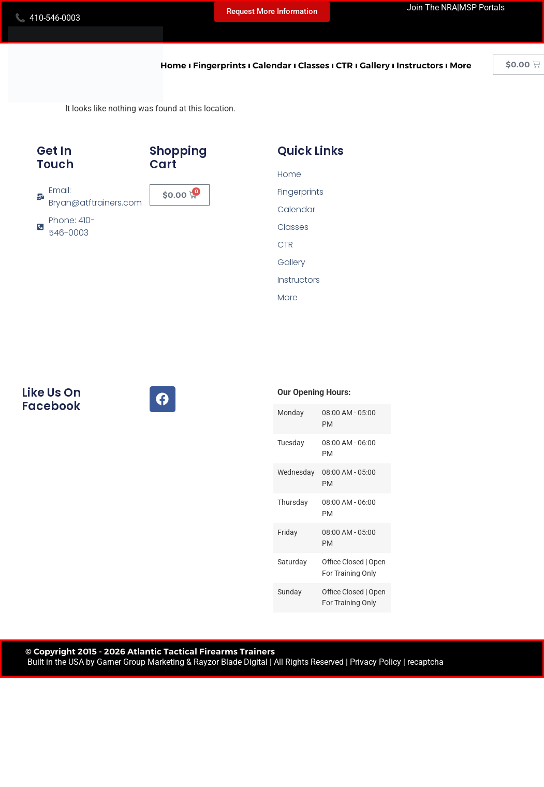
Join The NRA (432, 7)
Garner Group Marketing (140, 662)
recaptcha (425, 662)
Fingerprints (219, 65)
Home (173, 65)
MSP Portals (482, 7)
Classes (313, 65)
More (461, 65)
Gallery (375, 65)
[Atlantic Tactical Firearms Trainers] (463, 207)
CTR (344, 65)
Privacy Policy (375, 662)
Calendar (272, 65)
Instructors (419, 65)
